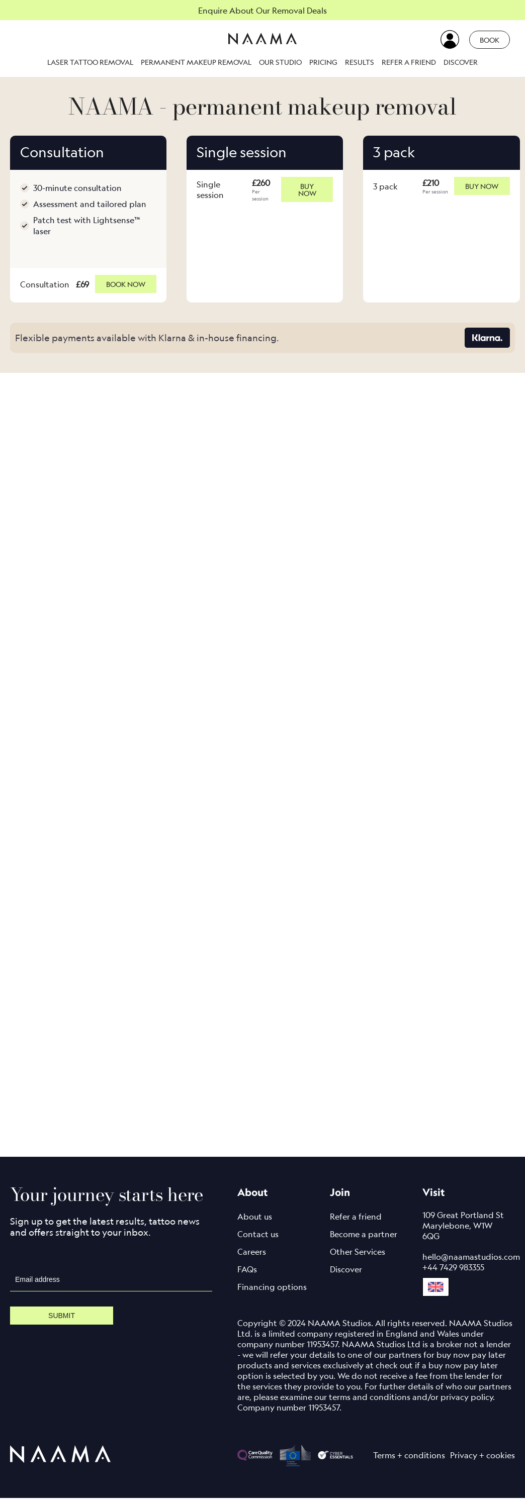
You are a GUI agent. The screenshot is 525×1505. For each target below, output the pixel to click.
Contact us (258, 1241)
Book (489, 39)
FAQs (247, 1276)
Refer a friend (409, 62)
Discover (461, 62)
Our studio (280, 62)
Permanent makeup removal (196, 62)
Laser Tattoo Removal (90, 62)
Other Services (357, 1258)
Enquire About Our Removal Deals (262, 10)
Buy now (307, 189)
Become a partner (363, 1241)
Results (359, 62)
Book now (125, 287)
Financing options (272, 1293)
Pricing (323, 62)
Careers (251, 1258)
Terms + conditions (409, 1462)
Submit (61, 1323)
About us (254, 1223)
